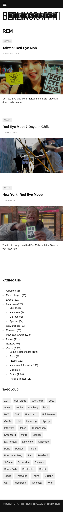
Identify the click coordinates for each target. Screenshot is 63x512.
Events (9, 299)
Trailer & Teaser (18, 378)
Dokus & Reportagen (20, 352)
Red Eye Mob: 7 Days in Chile (26, 127)
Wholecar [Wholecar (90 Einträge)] (37, 482)
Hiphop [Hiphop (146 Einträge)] (46, 421)
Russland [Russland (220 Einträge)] (42, 455)
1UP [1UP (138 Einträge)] (6, 400)
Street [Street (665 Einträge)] (42, 469)
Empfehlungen (13, 295)
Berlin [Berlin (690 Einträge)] (19, 407)
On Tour (14, 316)
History (13, 360)
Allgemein (11, 290)
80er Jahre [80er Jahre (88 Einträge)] (20, 400)
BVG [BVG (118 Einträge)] (7, 414)
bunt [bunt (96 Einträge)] (45, 407)
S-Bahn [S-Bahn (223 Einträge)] (8, 462)
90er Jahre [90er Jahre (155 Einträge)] (38, 400)
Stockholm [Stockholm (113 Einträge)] (28, 469)
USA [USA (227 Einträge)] (6, 482)
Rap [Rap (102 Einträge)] (30, 455)
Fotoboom (11, 304)
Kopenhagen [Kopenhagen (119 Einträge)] (38, 427)
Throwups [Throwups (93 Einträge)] (21, 475)
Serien (13, 374)
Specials (14, 321)
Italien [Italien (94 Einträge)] (22, 427)
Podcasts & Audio (15, 334)
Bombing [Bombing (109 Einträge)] (33, 407)
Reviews (10, 343)
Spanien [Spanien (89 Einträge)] (39, 462)
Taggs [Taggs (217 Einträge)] (7, 475)
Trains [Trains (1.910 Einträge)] (35, 475)
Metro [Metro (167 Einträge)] (24, 434)
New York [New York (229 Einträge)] (27, 441)
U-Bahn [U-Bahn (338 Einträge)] (49, 475)
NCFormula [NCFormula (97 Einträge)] (10, 441)
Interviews (15, 312)
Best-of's (14, 307)
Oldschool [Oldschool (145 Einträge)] (43, 441)
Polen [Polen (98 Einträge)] (32, 448)
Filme (12, 356)
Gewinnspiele (13, 325)
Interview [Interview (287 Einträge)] (9, 427)
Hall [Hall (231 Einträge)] (19, 421)
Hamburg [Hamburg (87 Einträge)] (31, 421)
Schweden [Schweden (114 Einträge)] (24, 462)
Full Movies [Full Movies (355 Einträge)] (48, 414)
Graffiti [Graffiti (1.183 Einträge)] (8, 421)
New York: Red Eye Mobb (23, 194)
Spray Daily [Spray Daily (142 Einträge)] (10, 469)
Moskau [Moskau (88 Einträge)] (37, 434)
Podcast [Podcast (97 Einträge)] (19, 448)
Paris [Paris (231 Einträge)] (7, 448)
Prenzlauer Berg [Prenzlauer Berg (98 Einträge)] (13, 455)
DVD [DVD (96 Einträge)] (17, 414)
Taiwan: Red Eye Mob (20, 48)
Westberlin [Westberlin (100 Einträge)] (21, 482)
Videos (7, 41)
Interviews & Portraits (21, 365)
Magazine (11, 330)
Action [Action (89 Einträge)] (7, 407)
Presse (9, 339)
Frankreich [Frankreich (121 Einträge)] (31, 414)
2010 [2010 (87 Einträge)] (51, 400)
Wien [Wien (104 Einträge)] (50, 482)
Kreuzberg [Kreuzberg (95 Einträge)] (10, 434)
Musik (13, 369)
